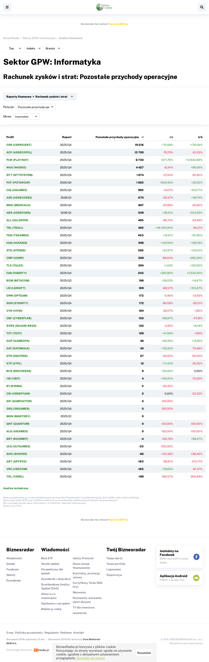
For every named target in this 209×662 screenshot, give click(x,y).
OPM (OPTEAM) (17, 295)
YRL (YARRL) (15, 476)
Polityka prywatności (29, 632)
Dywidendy (13, 580)
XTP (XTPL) (14, 363)
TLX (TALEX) (14, 265)
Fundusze (12, 569)
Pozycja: (29, 107)
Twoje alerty (114, 558)
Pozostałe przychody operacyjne (117, 137)
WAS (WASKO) (16, 167)
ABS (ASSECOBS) (18, 212)
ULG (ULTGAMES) (18, 446)
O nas (10, 632)
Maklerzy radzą (51, 609)
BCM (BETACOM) (18, 280)
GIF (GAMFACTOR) (19, 401)
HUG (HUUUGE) (16, 242)
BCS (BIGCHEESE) (18, 371)
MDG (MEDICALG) (18, 205)
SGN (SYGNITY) (17, 303)
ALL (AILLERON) (17, 220)
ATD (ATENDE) (16, 250)
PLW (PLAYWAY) (17, 159)
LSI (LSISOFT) (16, 288)
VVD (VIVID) (14, 310)
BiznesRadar (11, 38)
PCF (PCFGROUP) (18, 182)
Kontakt (78, 632)
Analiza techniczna (15, 488)
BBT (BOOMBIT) (17, 438)
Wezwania (79, 592)
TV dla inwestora (84, 607)
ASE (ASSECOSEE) (19, 197)
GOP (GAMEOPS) (18, 340)
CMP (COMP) (15, 257)
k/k (200, 137)
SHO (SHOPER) (16, 453)
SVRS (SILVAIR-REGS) (21, 325)
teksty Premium (83, 558)
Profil (10, 137)
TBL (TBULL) (14, 227)
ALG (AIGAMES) (17, 431)
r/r (171, 137)
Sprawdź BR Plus (118, 24)
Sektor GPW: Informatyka (39, 38)
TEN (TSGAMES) (17, 235)
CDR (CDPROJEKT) (19, 144)
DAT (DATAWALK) (18, 348)
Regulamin (52, 632)
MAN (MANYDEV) (18, 416)
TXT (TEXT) (14, 333)
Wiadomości (14, 558)
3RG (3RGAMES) (18, 408)
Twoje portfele (115, 563)
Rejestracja (114, 574)
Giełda (10, 563)
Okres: (21, 116)
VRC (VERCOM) (16, 469)
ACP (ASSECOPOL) (19, 152)
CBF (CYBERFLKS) (19, 318)
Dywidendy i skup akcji (56, 578)
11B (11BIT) (13, 378)
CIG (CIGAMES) (16, 190)
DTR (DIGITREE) (17, 355)
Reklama (66, 632)
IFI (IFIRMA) (14, 386)
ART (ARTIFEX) (16, 461)
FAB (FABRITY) (16, 273)
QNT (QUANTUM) (18, 423)
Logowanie (113, 569)
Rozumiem (144, 652)
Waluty (10, 574)
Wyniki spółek (50, 563)
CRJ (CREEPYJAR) (18, 393)
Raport (67, 137)
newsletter (80, 613)
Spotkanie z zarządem (55, 603)
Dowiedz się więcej (91, 658)
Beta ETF (47, 558)
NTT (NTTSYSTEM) (19, 175)
